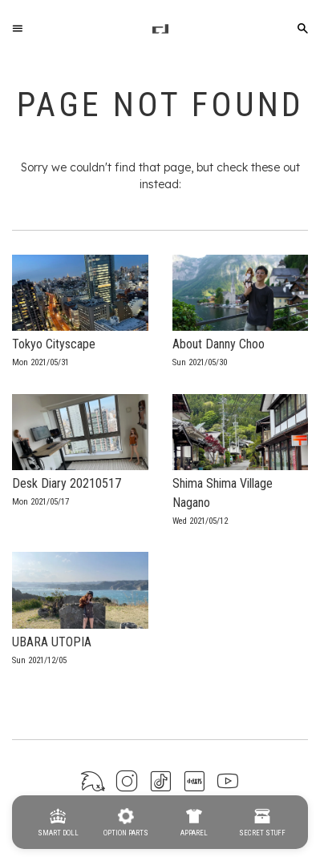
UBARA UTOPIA (51, 642)
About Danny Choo (218, 344)
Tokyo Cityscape (53, 344)
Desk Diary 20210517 (66, 483)
